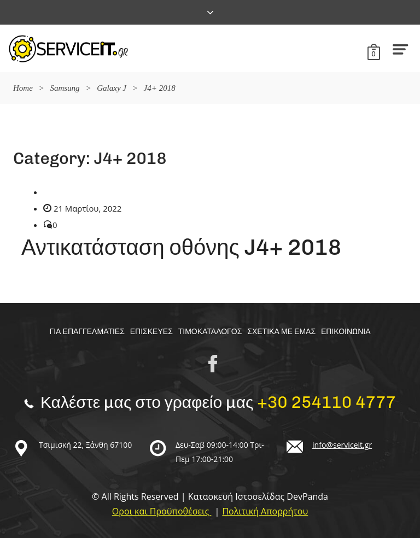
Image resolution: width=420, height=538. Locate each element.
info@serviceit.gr (342, 445)
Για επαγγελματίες (86, 331)
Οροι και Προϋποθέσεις (162, 511)
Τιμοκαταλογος (210, 331)
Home (23, 88)
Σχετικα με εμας (281, 331)
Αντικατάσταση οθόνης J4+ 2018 (181, 247)
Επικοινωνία (346, 331)
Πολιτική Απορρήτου (265, 511)
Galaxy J (111, 88)
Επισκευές (151, 331)
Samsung (64, 88)
